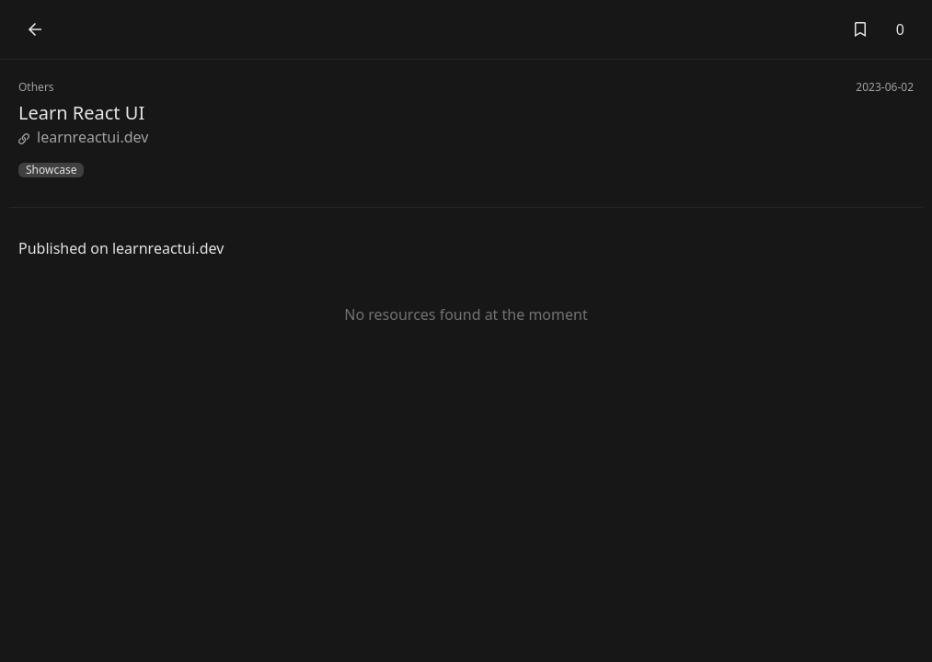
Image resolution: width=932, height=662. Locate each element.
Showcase (51, 170)
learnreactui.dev (83, 137)
